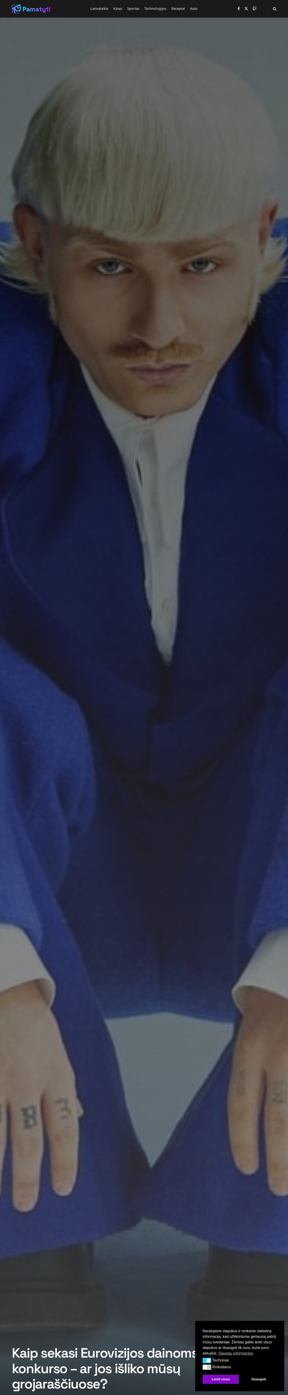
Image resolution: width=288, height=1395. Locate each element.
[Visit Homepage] (31, 8)
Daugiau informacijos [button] (235, 1353)
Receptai (178, 8)
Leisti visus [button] (221, 1379)
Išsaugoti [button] (258, 1379)
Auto (193, 8)
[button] (207, 1360)
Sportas (133, 8)
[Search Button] (274, 8)
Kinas (117, 8)
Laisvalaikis (99, 8)
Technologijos (155, 8)
